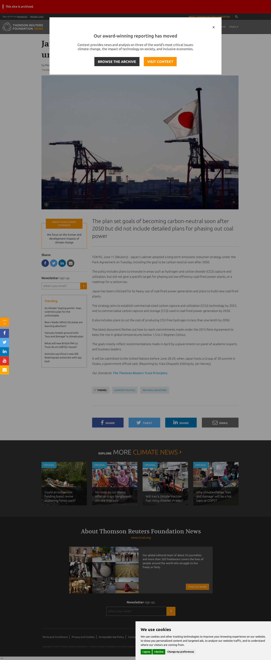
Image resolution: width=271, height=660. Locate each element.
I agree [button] (146, 651)
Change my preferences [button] (180, 651)
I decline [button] (158, 651)
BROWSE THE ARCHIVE (117, 62)
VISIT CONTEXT (160, 62)
